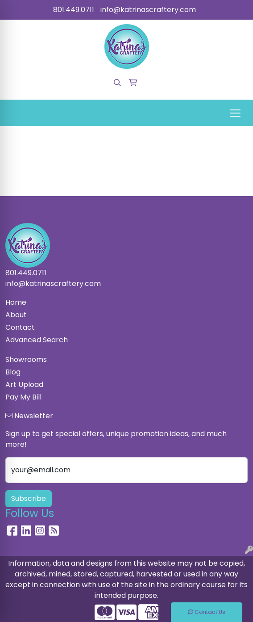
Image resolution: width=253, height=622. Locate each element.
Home (15, 302)
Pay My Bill (23, 397)
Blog (13, 372)
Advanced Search (36, 340)
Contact (20, 327)
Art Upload (24, 384)
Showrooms (26, 359)
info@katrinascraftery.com (148, 9)
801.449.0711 (73, 9)
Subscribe (28, 498)
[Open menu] (235, 113)
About (16, 315)
